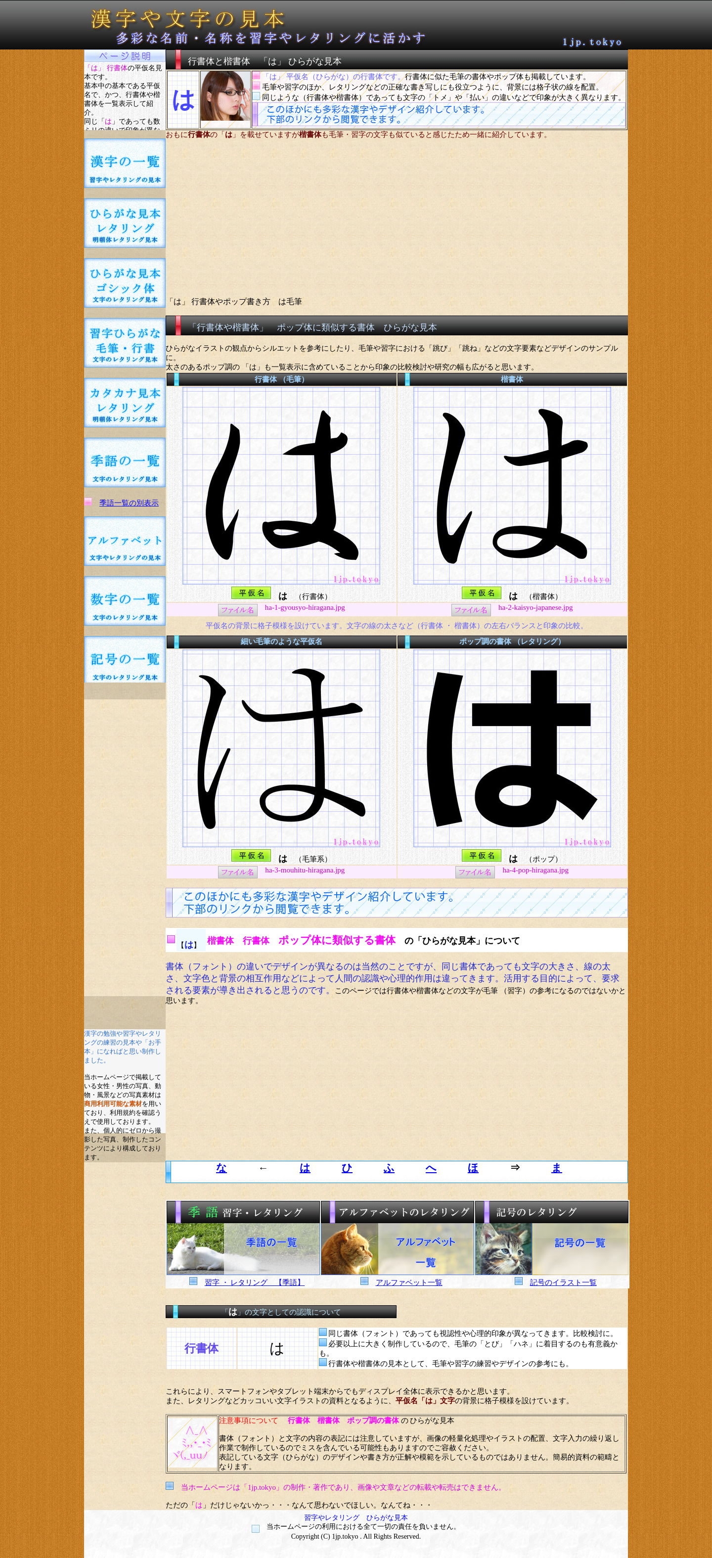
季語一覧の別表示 (129, 503)
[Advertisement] (125, 847)
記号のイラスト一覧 (563, 1282)
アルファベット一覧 (409, 1282)
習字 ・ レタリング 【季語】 (255, 1282)
